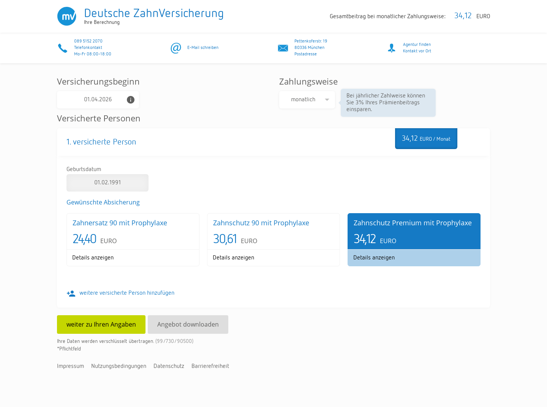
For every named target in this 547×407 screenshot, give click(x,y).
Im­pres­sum (70, 366)
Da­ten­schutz (168, 366)
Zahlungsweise (308, 81)
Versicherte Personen (99, 118)
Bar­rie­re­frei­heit (210, 366)
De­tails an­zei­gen (93, 258)
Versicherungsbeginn (98, 81)
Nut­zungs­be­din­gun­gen (118, 366)
